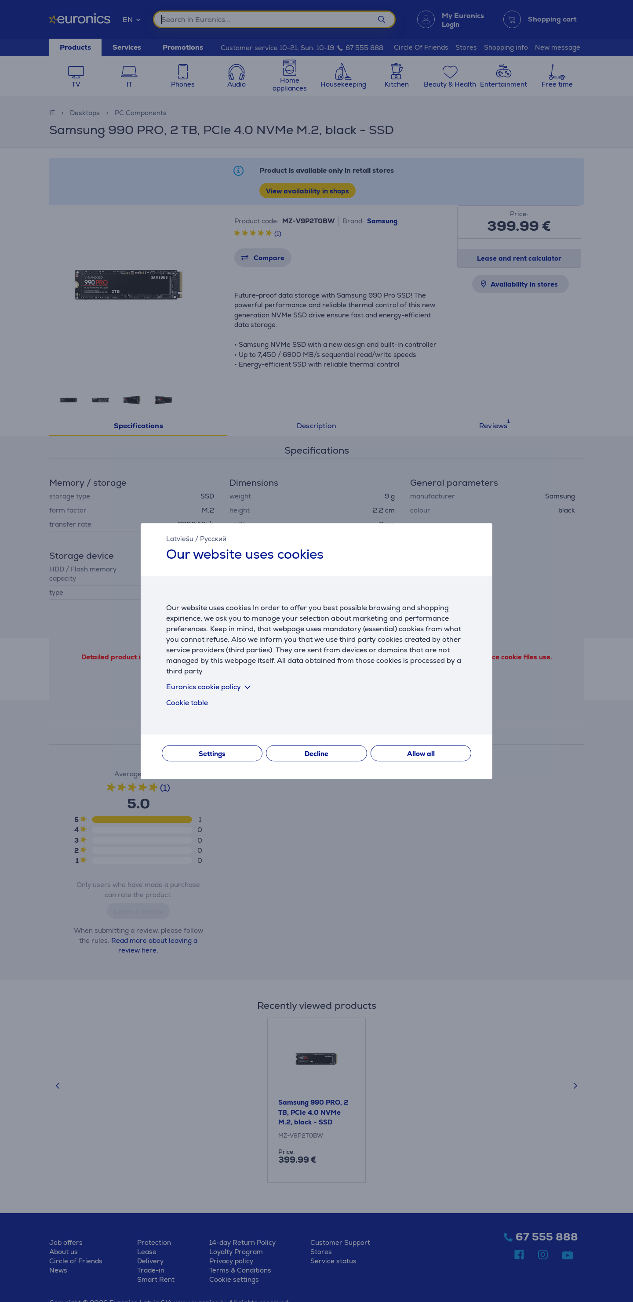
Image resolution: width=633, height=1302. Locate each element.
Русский (213, 539)
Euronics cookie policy (210, 686)
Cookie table (187, 702)
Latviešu (179, 539)
